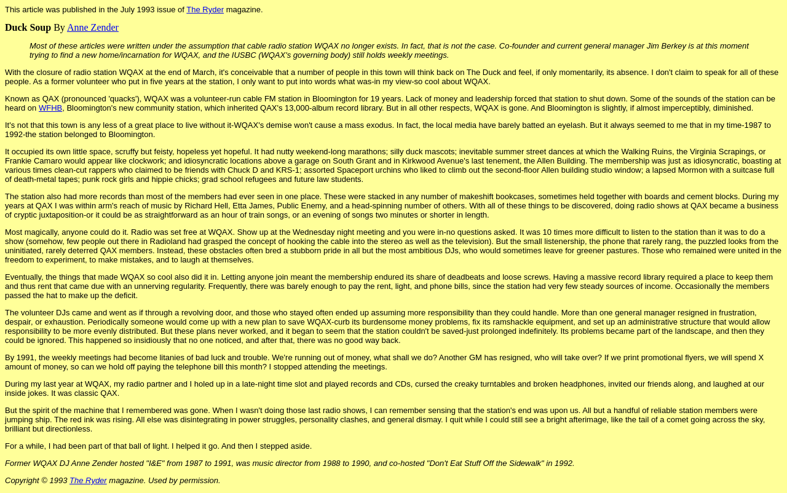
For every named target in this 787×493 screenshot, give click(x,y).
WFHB (50, 107)
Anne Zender (93, 27)
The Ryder (205, 9)
